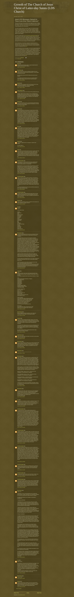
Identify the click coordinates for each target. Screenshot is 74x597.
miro (18, 399)
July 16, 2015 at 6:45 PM (21, 557)
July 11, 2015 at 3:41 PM (21, 67)
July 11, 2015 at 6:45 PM (21, 80)
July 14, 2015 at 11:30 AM (21, 315)
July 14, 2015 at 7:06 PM (21, 347)
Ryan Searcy (19, 70)
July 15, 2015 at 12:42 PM (21, 476)
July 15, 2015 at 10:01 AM (21, 427)
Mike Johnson (19, 341)
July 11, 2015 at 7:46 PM (21, 87)
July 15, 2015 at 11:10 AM (21, 469)
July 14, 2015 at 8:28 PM (21, 396)
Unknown (18, 318)
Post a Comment (18, 588)
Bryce (18, 63)
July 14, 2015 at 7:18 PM (21, 353)
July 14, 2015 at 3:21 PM (21, 338)
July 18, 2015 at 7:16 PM (21, 578)
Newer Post (16, 592)
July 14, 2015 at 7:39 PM (21, 385)
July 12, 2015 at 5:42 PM (21, 123)
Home (28, 592)
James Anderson (20, 90)
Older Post (39, 592)
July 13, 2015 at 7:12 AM (21, 157)
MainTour (18, 200)
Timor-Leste (19, 58)
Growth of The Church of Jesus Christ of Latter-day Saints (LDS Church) (34, 8)
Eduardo (18, 83)
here (26, 55)
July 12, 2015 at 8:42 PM (21, 138)
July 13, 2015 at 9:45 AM (21, 173)
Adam (18, 149)
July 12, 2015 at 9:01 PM (21, 146)
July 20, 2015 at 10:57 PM (21, 586)
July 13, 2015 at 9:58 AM (21, 197)
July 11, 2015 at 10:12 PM (21, 98)
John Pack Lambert (20, 160)
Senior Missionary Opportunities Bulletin (31, 35)
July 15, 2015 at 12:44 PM (21, 487)
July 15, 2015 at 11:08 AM (21, 461)
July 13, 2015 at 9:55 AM (21, 189)
